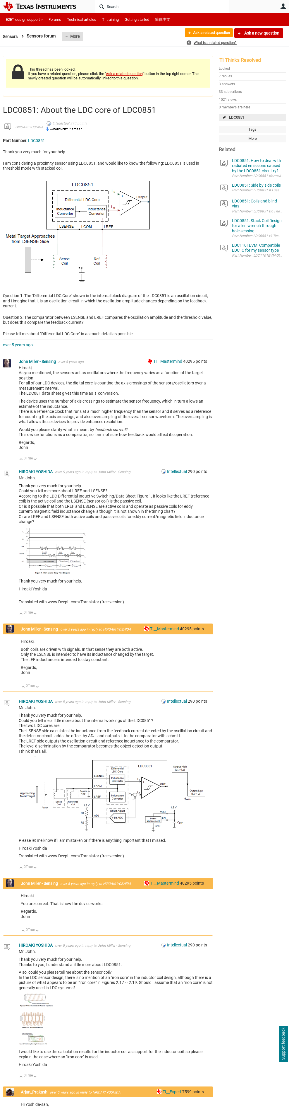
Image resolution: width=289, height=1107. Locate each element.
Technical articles (81, 19)
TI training (110, 19)
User (283, 6)
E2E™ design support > (24, 19)
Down (35, 459)
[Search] (162, 6)
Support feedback (283, 1044)
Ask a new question (261, 33)
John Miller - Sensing (38, 361)
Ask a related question (209, 33)
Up (21, 459)
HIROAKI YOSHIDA (29, 127)
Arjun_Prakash (34, 1092)
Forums (55, 19)
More (76, 36)
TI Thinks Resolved (240, 60)
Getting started (137, 19)
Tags (252, 129)
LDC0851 (236, 117)
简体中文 (162, 19)
